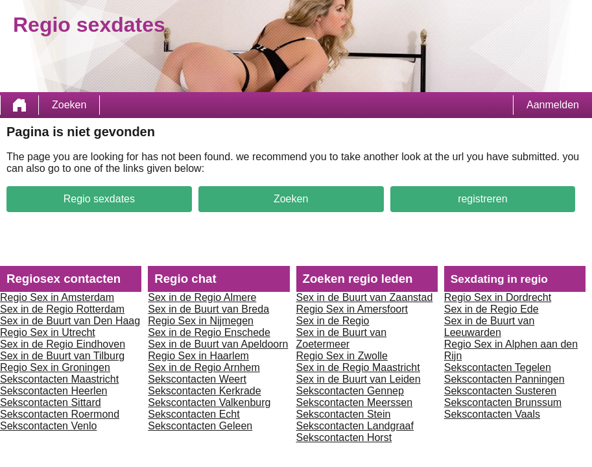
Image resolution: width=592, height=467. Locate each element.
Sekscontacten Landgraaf (355, 425)
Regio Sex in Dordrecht (497, 297)
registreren (482, 198)
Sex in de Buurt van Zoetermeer (341, 338)
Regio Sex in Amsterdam (57, 297)
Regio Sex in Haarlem (198, 355)
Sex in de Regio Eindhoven (62, 344)
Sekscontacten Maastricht (59, 379)
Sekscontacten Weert (197, 379)
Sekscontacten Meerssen (354, 402)
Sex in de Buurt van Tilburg (62, 355)
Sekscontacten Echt (193, 414)
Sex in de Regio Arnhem (204, 367)
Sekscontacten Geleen (200, 425)
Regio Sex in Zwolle (342, 355)
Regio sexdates (99, 198)
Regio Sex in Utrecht (47, 332)
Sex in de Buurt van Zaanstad (364, 297)
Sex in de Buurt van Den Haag (70, 320)
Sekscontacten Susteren (500, 390)
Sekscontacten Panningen (504, 379)
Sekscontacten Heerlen (53, 390)
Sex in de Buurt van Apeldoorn (218, 344)
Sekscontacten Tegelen (497, 367)
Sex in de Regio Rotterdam (62, 309)
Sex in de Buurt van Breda (208, 309)
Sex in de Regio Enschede (209, 332)
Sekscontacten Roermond (59, 414)
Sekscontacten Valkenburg (209, 402)
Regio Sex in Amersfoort (352, 309)
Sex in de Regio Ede (491, 309)
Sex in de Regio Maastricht (358, 367)
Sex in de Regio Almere (202, 297)
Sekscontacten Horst (344, 437)
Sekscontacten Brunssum (503, 402)
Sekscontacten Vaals (492, 414)
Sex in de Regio (333, 320)
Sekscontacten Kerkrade (204, 390)
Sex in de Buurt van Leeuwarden (489, 326)
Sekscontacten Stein (343, 414)
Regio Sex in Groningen (55, 367)
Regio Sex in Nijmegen (201, 320)
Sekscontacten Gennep (350, 390)
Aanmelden (553, 104)
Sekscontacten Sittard (50, 402)
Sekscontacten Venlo (48, 425)
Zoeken (69, 104)
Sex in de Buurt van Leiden (358, 379)
